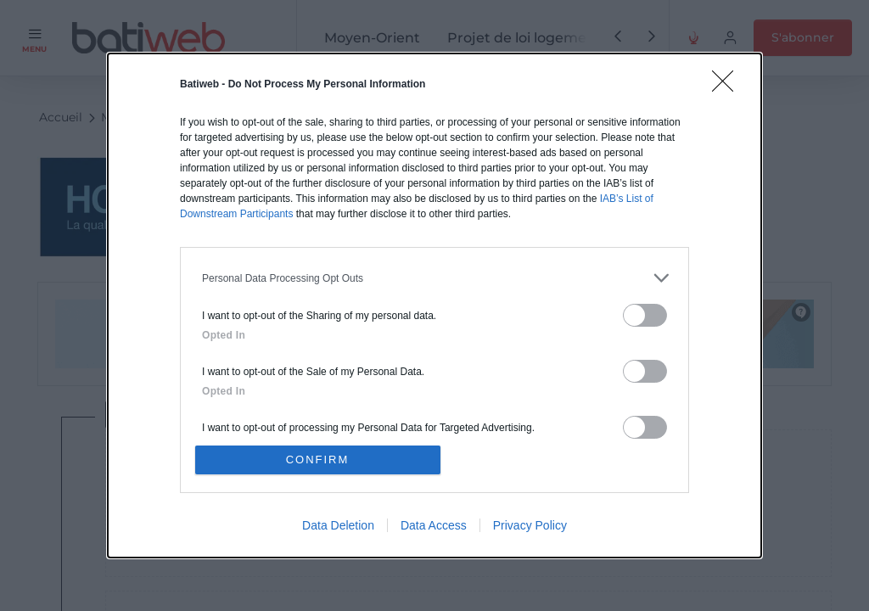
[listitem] (434, 278)
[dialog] (434, 305)
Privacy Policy (530, 525)
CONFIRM (318, 459)
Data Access (434, 525)
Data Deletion (338, 525)
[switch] (645, 315)
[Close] (728, 86)
